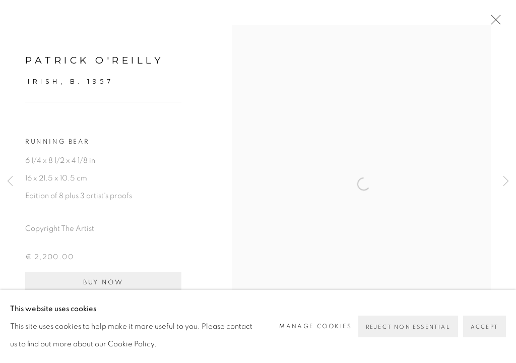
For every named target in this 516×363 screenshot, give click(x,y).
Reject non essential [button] (408, 327)
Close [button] (493, 22)
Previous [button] (10, 181)
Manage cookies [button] (315, 326)
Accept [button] (484, 327)
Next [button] (506, 181)
